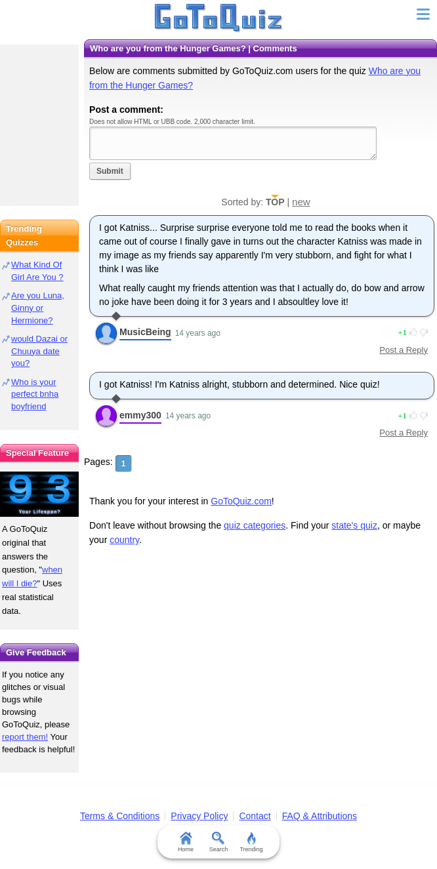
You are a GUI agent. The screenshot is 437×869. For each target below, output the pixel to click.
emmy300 (140, 415)
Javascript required (233, 143)
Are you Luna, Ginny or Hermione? (37, 308)
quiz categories (254, 525)
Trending (250, 842)
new (301, 201)
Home (186, 842)
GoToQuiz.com (241, 501)
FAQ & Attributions (319, 816)
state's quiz (354, 525)
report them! (25, 737)
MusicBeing (145, 332)
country (124, 540)
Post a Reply (403, 350)
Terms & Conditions (119, 816)
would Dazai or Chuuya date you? (39, 351)
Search (218, 842)
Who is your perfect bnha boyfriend (34, 394)
